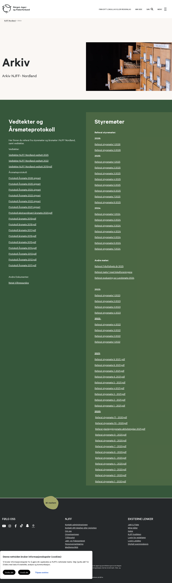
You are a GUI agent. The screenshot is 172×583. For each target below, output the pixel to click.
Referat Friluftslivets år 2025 (109, 266)
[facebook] (15, 526)
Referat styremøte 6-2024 (108, 242)
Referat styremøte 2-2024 (108, 219)
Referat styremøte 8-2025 (108, 202)
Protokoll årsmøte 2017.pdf (22, 230)
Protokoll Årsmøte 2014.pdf (23, 247)
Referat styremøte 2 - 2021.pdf (110, 399)
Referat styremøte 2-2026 (108, 149)
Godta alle (9, 572)
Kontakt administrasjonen (76, 524)
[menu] (162, 9)
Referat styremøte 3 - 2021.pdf (110, 393)
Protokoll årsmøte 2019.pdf (22, 218)
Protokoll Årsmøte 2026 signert (25, 177)
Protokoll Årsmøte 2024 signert (25, 189)
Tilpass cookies (41, 572)
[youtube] (3, 526)
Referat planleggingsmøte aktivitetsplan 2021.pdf (120, 428)
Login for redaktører (137, 537)
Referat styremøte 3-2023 (108, 306)
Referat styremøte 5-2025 (108, 184)
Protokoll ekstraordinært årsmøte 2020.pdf (30, 212)
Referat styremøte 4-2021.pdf (109, 388)
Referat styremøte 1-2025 (107, 161)
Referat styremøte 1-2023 (107, 295)
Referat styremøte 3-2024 (108, 225)
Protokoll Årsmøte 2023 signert (25, 195)
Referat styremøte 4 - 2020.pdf (110, 463)
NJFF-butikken (134, 534)
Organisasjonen (72, 534)
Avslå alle (24, 572)
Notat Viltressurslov (19, 282)
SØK (149, 9)
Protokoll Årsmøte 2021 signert (24, 206)
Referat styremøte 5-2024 (108, 237)
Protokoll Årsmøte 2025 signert (25, 183)
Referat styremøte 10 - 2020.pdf (111, 423)
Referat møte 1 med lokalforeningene (113, 271)
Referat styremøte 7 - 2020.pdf (110, 446)
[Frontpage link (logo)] (6, 9)
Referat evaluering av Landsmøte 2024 (114, 277)
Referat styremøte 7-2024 (108, 248)
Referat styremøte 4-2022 (108, 324)
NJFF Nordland (10, 20)
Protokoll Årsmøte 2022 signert (25, 201)
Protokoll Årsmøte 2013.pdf (23, 253)
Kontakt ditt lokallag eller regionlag (81, 527)
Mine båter (133, 527)
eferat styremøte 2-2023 (108, 301)
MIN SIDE (138, 9)
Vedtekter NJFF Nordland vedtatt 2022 (29, 160)
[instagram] (9, 526)
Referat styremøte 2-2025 (108, 167)
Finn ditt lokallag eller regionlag (115, 9)
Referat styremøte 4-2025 (108, 179)
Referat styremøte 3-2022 (108, 330)
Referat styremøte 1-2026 (107, 144)
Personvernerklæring (74, 544)
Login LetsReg (134, 540)
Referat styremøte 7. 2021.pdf (109, 370)
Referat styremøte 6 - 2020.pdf (110, 451)
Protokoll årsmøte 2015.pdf (22, 242)
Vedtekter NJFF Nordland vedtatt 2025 (29, 154)
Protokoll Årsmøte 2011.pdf (22, 265)
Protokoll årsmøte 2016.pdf (22, 235)
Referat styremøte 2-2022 (108, 335)
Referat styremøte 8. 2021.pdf (110, 364)
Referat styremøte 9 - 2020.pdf (110, 434)
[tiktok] (21, 526)
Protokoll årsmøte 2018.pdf (22, 224)
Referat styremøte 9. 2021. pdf (110, 359)
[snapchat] (27, 526)
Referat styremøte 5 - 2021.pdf (110, 382)
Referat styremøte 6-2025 (108, 190)
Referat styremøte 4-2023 (108, 312)
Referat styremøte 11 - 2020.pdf (111, 417)
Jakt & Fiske (133, 524)
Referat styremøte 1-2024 (107, 213)
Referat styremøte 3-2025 (108, 173)
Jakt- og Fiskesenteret (75, 540)
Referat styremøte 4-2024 (108, 231)
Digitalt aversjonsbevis (138, 544)
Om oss (68, 531)
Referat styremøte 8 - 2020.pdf (110, 440)
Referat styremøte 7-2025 (107, 196)
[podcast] (33, 526)
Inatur (130, 531)
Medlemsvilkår (71, 547)
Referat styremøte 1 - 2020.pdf (110, 481)
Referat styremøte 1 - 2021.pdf (110, 405)
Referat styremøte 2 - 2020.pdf (110, 475)
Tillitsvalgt (70, 537)
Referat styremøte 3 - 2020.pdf (110, 469)
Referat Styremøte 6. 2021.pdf (110, 376)
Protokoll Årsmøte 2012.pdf (23, 259)
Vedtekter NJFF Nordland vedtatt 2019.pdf (30, 166)
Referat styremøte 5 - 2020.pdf (110, 457)
